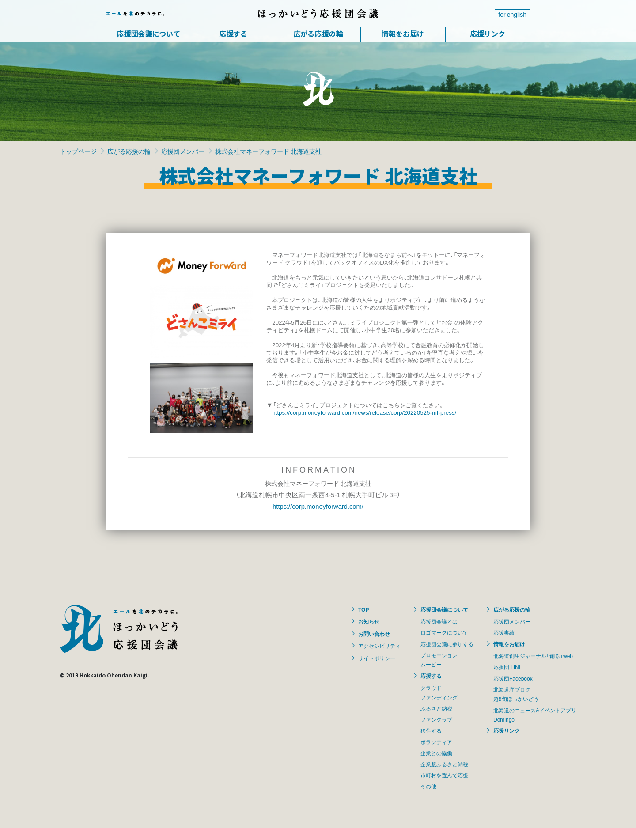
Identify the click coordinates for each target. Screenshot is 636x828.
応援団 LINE (507, 667)
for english (512, 14)
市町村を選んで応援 (444, 775)
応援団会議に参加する (446, 644)
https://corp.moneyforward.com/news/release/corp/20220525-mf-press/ (364, 412)
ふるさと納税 (436, 708)
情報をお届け (403, 33)
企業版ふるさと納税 (444, 764)
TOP (363, 609)
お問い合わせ (374, 634)
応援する (233, 33)
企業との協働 (436, 753)
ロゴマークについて (444, 632)
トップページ (78, 151)
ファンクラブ (436, 719)
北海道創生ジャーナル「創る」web (533, 656)
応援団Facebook (513, 678)
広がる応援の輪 (318, 33)
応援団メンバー (182, 151)
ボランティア (436, 742)
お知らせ (368, 621)
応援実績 (504, 632)
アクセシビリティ (379, 646)
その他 (428, 786)
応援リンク (487, 33)
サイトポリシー (376, 658)
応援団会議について (148, 33)
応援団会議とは (439, 621)
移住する (431, 730)
